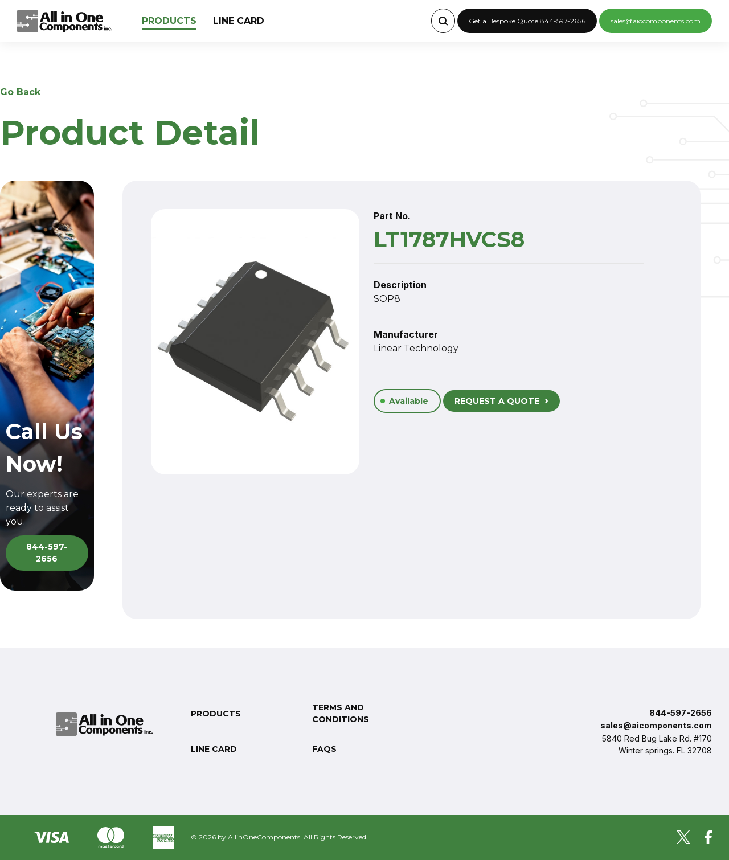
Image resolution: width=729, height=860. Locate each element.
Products (169, 20)
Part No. (392, 216)
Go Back (20, 92)
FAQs (324, 749)
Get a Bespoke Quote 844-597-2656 (527, 21)
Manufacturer (406, 334)
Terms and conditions (340, 713)
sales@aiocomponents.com (656, 21)
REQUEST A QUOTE (501, 400)
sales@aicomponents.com (656, 725)
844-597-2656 (46, 553)
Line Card (238, 20)
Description (400, 284)
